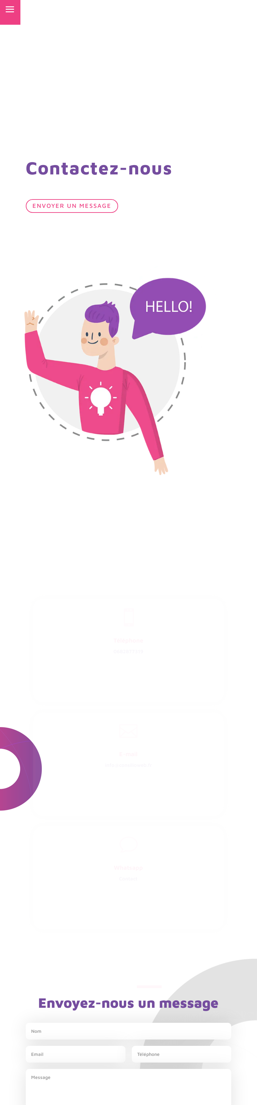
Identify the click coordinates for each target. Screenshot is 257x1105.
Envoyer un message (71, 205)
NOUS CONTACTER (202, 9)
